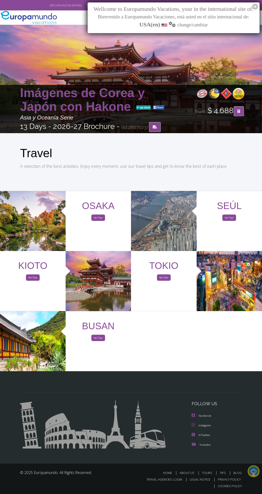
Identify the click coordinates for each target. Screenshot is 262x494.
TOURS (208, 472)
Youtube (201, 444)
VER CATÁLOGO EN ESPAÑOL (55, 5)
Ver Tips (98, 218)
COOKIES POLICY (229, 486)
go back (143, 108)
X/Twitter (201, 435)
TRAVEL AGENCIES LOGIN (161, 479)
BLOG (237, 472)
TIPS (223, 472)
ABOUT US (188, 472)
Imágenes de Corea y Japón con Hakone (82, 100)
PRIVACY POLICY (228, 479)
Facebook (202, 416)
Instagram (202, 425)
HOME (169, 472)
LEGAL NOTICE (198, 479)
